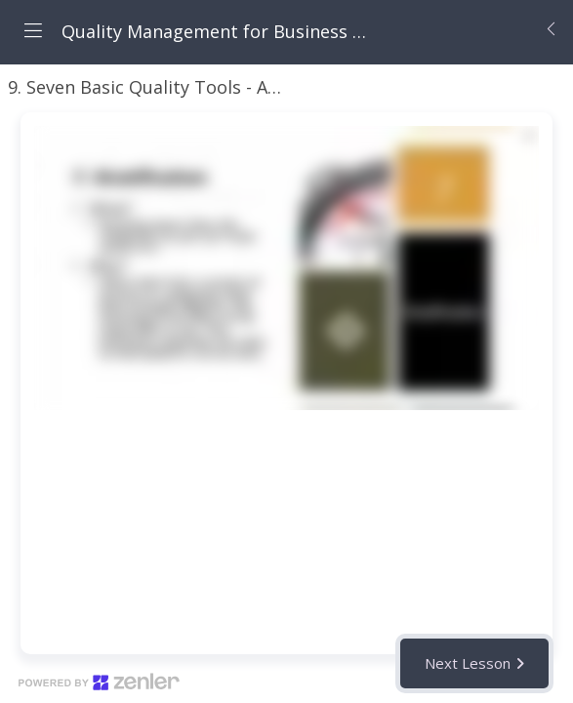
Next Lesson (468, 663)
